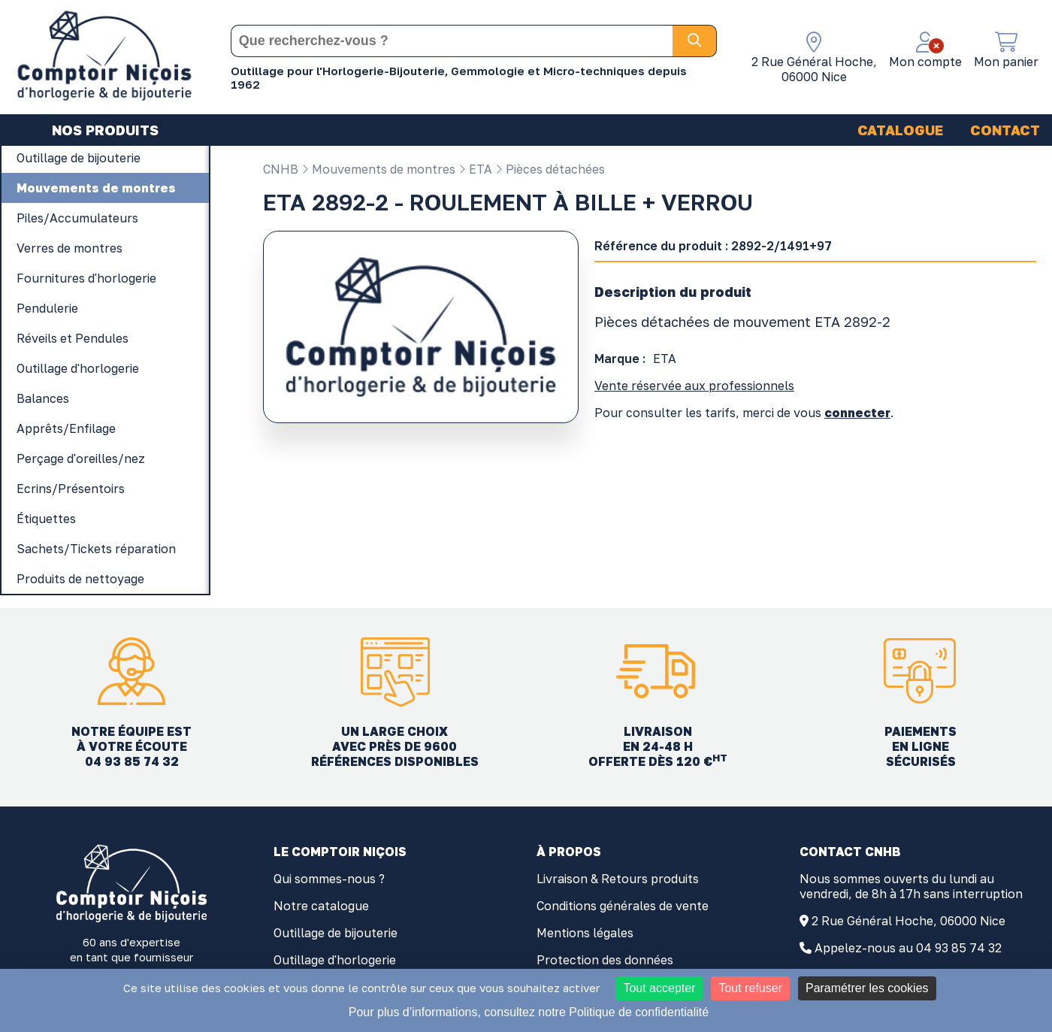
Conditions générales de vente (623, 905)
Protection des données (605, 959)
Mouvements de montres (378, 169)
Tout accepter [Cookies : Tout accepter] (659, 988)
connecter (857, 412)
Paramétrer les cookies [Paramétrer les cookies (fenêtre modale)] (867, 988)
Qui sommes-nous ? (329, 878)
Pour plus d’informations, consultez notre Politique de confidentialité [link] (529, 1012)
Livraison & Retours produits (618, 878)
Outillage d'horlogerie (335, 959)
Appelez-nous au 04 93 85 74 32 (908, 947)
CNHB (280, 169)
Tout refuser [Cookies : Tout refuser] (749, 988)
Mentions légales (585, 932)
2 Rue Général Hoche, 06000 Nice (908, 920)
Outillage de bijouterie (336, 932)
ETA (475, 169)
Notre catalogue (321, 905)
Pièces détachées (550, 169)
